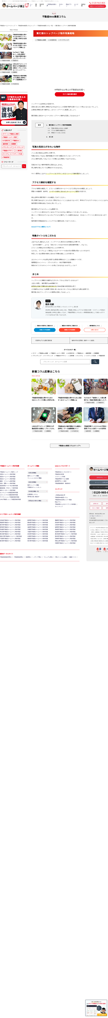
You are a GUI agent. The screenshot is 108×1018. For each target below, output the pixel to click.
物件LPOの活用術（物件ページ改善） (83, 340)
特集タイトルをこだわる (58, 132)
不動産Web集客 (14, 134)
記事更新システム (32, 497)
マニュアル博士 (46, 561)
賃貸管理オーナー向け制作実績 (8, 486)
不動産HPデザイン (8, 151)
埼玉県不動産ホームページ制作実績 (9, 534)
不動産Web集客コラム (61, 498)
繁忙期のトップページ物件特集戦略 (60, 125)
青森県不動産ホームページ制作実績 (9, 524)
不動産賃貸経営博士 (6, 561)
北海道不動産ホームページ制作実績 (9, 522)
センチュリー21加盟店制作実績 (8, 494)
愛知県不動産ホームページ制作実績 (36, 524)
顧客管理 (5, 144)
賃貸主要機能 (38, 483)
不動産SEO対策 (59, 474)
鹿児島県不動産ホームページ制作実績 (65, 537)
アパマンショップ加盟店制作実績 (9, 499)
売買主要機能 (38, 473)
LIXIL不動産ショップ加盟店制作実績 (9, 501)
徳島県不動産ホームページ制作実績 (36, 541)
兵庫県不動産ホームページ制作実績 (36, 539)
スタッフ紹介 (95, 508)
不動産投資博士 (18, 561)
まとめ (51, 137)
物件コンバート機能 (32, 476)
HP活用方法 (6, 141)
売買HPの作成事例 (44, 330)
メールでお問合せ (97, 7)
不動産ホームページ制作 (10, 137)
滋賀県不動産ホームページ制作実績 (36, 529)
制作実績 (42, 5)
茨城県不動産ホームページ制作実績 (9, 532)
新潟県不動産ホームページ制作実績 (9, 544)
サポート (61, 5)
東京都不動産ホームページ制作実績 (9, 537)
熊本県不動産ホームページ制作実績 (64, 539)
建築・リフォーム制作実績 (7, 481)
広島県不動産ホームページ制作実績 (64, 527)
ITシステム (6, 154)
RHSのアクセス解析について (41, 227)
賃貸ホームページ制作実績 (7, 477)
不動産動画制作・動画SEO (62, 484)
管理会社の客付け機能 (38, 504)
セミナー (76, 5)
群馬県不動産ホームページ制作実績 (9, 529)
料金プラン (68, 5)
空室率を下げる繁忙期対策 (43, 340)
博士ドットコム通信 (58, 561)
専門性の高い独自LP (32, 499)
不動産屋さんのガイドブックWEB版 (65, 505)
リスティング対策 (59, 477)
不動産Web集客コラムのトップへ (70, 446)
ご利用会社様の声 (51, 5)
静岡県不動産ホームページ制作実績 (36, 522)
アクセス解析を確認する (58, 130)
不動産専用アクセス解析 (61, 479)
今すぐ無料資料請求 (70, 94)
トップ (31, 5)
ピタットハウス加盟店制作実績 (8, 496)
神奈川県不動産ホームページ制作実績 (10, 539)
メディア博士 (36, 561)
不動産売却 (6, 157)
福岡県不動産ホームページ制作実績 (64, 529)
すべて (5, 134)
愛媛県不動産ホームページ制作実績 (64, 522)
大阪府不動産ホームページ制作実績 (36, 534)
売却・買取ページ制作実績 (7, 484)
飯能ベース (69, 561)
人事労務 (19, 151)
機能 (36, 5)
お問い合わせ (94, 330)
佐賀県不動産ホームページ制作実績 (64, 534)
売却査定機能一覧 (38, 494)
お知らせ (95, 504)
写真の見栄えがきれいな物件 (59, 128)
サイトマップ (58, 508)
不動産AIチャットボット (33, 489)
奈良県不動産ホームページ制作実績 (36, 537)
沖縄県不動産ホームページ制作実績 (64, 546)
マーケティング (19, 147)
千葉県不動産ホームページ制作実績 (9, 541)
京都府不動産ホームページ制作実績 (36, 532)
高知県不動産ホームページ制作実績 (64, 524)
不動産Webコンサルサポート (62, 472)
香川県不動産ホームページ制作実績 (36, 544)
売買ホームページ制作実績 (7, 474)
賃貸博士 (27, 561)
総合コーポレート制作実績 (7, 491)
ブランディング (7, 147)
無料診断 (83, 5)
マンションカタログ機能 (33, 478)
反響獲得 (13, 144)
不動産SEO (16, 141)
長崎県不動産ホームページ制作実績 (64, 532)
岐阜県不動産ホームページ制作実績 (36, 527)
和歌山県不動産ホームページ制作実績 (65, 544)
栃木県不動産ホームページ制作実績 (9, 527)
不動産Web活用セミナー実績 (62, 500)
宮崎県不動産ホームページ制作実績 (64, 541)
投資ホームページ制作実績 (7, 479)
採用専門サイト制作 (60, 481)
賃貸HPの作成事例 (69, 330)
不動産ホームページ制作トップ (8, 472)
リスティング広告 (17, 154)
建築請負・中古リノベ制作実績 (8, 489)
